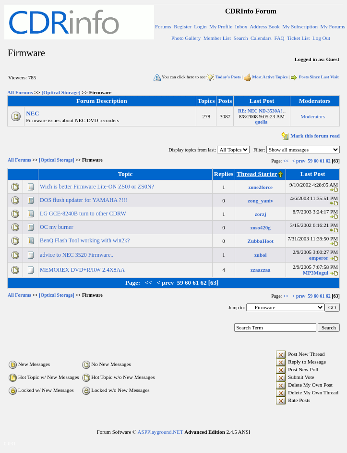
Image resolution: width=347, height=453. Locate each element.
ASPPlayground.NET (160, 432)
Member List (217, 38)
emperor (318, 258)
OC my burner (57, 227)
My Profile (220, 26)
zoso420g (261, 227)
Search (240, 38)
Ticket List (298, 38)
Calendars (261, 38)
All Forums (20, 92)
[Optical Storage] (61, 92)
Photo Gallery (186, 38)
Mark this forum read (310, 135)
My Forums (332, 26)
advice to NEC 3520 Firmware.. (77, 255)
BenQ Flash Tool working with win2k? (85, 240)
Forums (163, 26)
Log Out (321, 38)
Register (182, 26)
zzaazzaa (261, 270)
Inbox (241, 26)
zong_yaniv (260, 200)
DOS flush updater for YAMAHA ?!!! (84, 200)
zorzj (260, 214)
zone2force (261, 187)
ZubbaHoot (261, 241)
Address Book (265, 26)
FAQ (279, 38)
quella (261, 122)
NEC (32, 113)
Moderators (312, 116)
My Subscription (300, 26)
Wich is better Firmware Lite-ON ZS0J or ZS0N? (98, 186)
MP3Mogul (315, 273)
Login (200, 26)
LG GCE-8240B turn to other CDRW (83, 213)
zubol (260, 255)
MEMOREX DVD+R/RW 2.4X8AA (83, 269)
